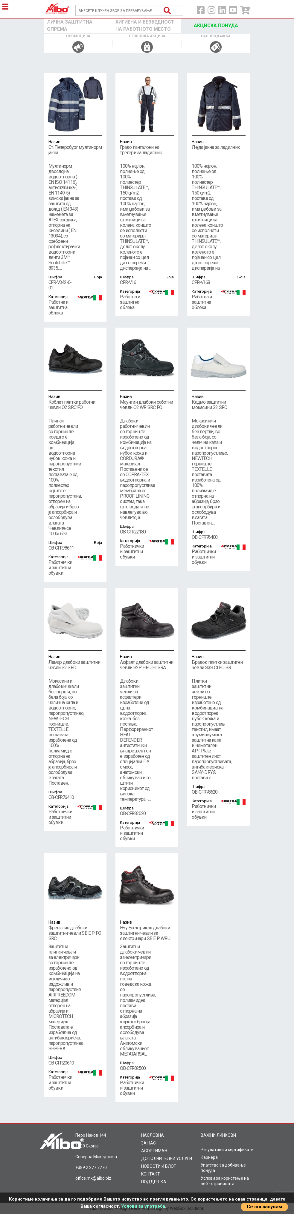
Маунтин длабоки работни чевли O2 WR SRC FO (147, 402)
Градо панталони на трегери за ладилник (147, 147)
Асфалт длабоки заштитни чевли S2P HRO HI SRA (147, 662)
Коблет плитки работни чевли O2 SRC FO (75, 402)
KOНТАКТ (150, 1174)
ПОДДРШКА (153, 1181)
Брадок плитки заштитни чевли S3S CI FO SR (219, 662)
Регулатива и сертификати (227, 1149)
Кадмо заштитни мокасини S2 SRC (219, 402)
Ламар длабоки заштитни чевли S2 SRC (75, 662)
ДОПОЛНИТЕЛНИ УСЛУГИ (166, 1158)
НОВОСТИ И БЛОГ (158, 1166)
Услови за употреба (143, 1206)
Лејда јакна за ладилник (219, 144)
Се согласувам (264, 1207)
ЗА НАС (148, 1143)
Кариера (209, 1157)
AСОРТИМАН (154, 1150)
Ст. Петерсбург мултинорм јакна (75, 147)
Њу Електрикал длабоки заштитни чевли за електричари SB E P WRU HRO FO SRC (147, 933)
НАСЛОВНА (152, 1135)
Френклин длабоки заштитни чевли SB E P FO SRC (75, 930)
